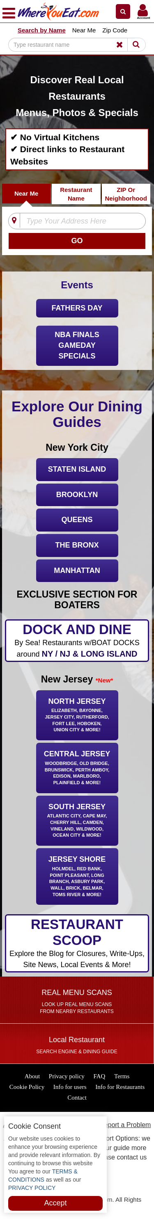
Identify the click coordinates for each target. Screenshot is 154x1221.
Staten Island (77, 469)
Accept (55, 1203)
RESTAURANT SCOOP (77, 943)
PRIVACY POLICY (31, 1187)
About (32, 1076)
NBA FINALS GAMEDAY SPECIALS (77, 345)
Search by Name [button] (42, 30)
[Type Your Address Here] (79, 221)
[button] (123, 11)
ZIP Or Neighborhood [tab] (126, 194)
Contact (77, 1097)
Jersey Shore (77, 877)
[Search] (71, 45)
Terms (121, 1076)
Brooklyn (77, 495)
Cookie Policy (26, 1087)
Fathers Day (76, 308)
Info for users (70, 1087)
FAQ (100, 1076)
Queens (76, 520)
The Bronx (77, 545)
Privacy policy (67, 1076)
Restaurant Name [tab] (76, 194)
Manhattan (77, 570)
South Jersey (77, 821)
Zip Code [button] (114, 30)
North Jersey (77, 716)
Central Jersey (77, 768)
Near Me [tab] (26, 193)
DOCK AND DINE (77, 641)
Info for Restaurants (120, 1087)
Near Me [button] (84, 30)
